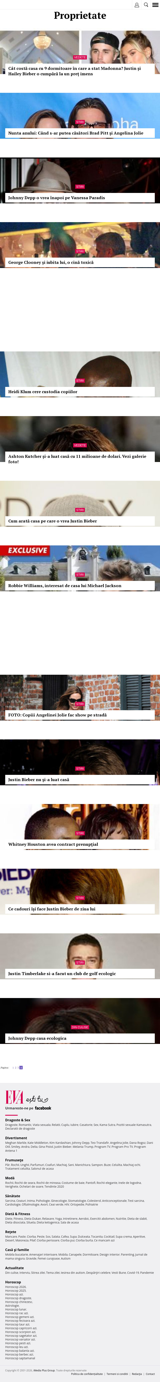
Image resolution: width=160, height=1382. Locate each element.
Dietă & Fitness (17, 1214)
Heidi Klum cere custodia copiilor (42, 391)
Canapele (75, 1254)
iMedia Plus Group (44, 1370)
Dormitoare (91, 1254)
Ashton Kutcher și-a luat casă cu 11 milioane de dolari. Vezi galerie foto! (77, 458)
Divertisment (16, 1138)
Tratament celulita (17, 1169)
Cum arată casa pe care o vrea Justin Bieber (52, 521)
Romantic (25, 1125)
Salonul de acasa (42, 1169)
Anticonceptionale (114, 1201)
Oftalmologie (30, 1204)
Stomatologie (77, 1201)
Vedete (80, 57)
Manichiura (82, 1165)
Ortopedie (77, 1204)
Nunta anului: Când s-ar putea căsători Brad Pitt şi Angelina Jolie (75, 133)
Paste (22, 1237)
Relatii (56, 1125)
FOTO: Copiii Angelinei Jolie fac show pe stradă (57, 715)
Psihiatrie (91, 1204)
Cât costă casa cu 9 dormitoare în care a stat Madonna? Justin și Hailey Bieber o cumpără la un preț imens (74, 71)
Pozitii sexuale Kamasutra (133, 1125)
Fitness (18, 1219)
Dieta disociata (15, 1222)
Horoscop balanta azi (19, 1351)
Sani (71, 1165)
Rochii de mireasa (48, 1183)
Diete (8, 1219)
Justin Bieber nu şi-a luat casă (38, 779)
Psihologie (43, 1201)
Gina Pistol (46, 1147)
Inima (31, 1201)
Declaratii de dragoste (20, 1128)
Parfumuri (37, 1165)
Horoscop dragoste (18, 1298)
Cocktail (109, 1237)
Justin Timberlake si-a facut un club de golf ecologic (62, 973)
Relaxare (48, 1219)
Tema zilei (53, 1273)
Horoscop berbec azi (19, 1354)
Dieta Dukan (32, 1219)
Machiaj (61, 1165)
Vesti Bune (119, 1273)
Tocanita (97, 1237)
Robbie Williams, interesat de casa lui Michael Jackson (64, 585)
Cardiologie (13, 1204)
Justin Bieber (62, 1147)
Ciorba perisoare (48, 1240)
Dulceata (84, 1237)
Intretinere (70, 1219)
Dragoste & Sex (17, 1120)
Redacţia (137, 1374)
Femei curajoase (49, 1258)
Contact (150, 1374)
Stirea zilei (38, 1273)
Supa (73, 1237)
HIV (67, 1204)
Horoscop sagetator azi (20, 1336)
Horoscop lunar (15, 1309)
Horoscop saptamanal (20, 1358)
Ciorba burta (84, 1240)
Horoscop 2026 (15, 1287)
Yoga (58, 1219)
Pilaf (33, 1240)
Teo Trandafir (100, 1143)
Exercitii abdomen (102, 1219)
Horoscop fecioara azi (20, 1321)
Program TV (102, 1147)
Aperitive (139, 1237)
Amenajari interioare (43, 1254)
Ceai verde (56, 1204)
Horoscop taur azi (17, 1324)
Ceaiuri (21, 1201)
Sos (48, 1237)
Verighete (11, 1186)
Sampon (97, 1165)
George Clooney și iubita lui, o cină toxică (51, 262)
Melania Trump (83, 1147)
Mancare (11, 1237)
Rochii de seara (25, 1183)
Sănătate (12, 1196)
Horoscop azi (14, 1294)
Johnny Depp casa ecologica (37, 1038)
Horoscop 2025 (15, 1291)
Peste (41, 1237)
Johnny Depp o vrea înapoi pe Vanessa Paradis (56, 197)
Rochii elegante (107, 1183)
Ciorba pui (68, 1240)
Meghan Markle (15, 1143)
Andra (25, 1147)
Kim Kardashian (60, 1143)
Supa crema (124, 1237)
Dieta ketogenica (48, 1222)
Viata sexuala (42, 1125)
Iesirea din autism (73, 1273)
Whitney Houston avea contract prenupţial (53, 844)
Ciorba (31, 1237)
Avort (44, 1204)
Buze (107, 1165)
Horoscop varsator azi (20, 1339)
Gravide (31, 1258)
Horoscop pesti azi (17, 1343)
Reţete (10, 1232)
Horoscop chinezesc (18, 1302)
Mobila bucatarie (16, 1254)
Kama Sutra (107, 1125)
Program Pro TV (122, 1147)
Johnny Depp (80, 1143)
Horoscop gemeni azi (19, 1317)
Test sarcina (136, 1201)
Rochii (15, 1165)
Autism (66, 1258)
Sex (96, 1125)
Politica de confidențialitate (87, 1374)
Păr (7, 1165)
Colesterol (94, 1201)
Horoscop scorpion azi (20, 1332)
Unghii (24, 1165)
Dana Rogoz (137, 1143)
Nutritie (121, 1219)
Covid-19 (133, 1273)
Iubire (74, 1125)
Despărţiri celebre (98, 1273)
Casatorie (86, 1125)
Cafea (65, 1237)
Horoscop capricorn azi (20, 1328)
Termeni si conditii (117, 1374)
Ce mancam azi (104, 1240)
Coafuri (50, 1165)
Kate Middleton (38, 1143)
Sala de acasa (70, 1222)
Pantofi (90, 1183)
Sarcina (10, 1201)
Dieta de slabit (137, 1219)
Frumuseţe (14, 1160)
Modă (10, 1178)
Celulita (117, 1165)
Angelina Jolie (119, 1143)
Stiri (80, 122)
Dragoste (11, 1125)
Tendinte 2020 (54, 1186)
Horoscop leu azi (16, 1347)
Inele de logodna (129, 1183)
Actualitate (14, 1268)
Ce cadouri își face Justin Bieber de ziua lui (51, 909)
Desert (9, 1240)
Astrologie (12, 1306)
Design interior (110, 1254)
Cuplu (65, 1125)
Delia (34, 1147)
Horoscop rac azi (16, 1313)
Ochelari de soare (31, 1186)
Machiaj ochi (131, 1165)
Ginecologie (59, 1201)
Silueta (31, 1222)
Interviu (25, 1273)
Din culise (80, 1027)
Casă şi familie (17, 1249)
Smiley (15, 1147)
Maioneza (22, 1240)
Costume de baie (73, 1183)
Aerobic (84, 1219)
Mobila (63, 1254)
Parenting (127, 1254)
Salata (56, 1237)
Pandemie (147, 1273)
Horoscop (13, 1282)
